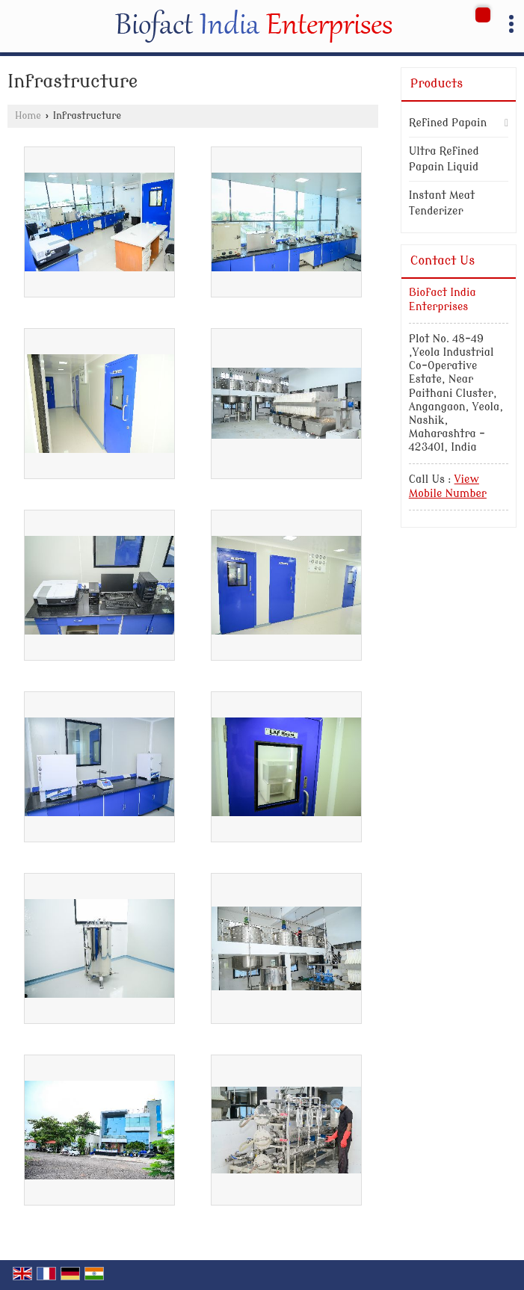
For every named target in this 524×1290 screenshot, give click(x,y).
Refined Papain (448, 123)
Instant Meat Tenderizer (442, 203)
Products (436, 83)
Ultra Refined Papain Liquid (444, 159)
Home (28, 116)
